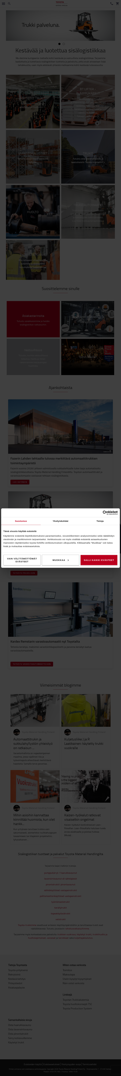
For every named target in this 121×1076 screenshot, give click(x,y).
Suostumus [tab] (21, 521)
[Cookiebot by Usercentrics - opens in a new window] (105, 512)
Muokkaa (61, 560)
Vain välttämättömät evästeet (22, 560)
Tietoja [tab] (100, 521)
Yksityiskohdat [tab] (60, 521)
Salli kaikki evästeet (99, 560)
